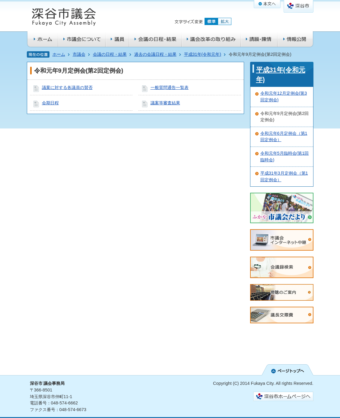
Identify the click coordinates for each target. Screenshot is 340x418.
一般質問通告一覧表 (170, 87)
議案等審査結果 (165, 102)
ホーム (58, 54)
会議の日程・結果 (110, 54)
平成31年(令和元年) (202, 54)
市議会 (79, 54)
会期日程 (50, 102)
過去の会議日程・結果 (155, 54)
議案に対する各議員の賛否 (67, 87)
